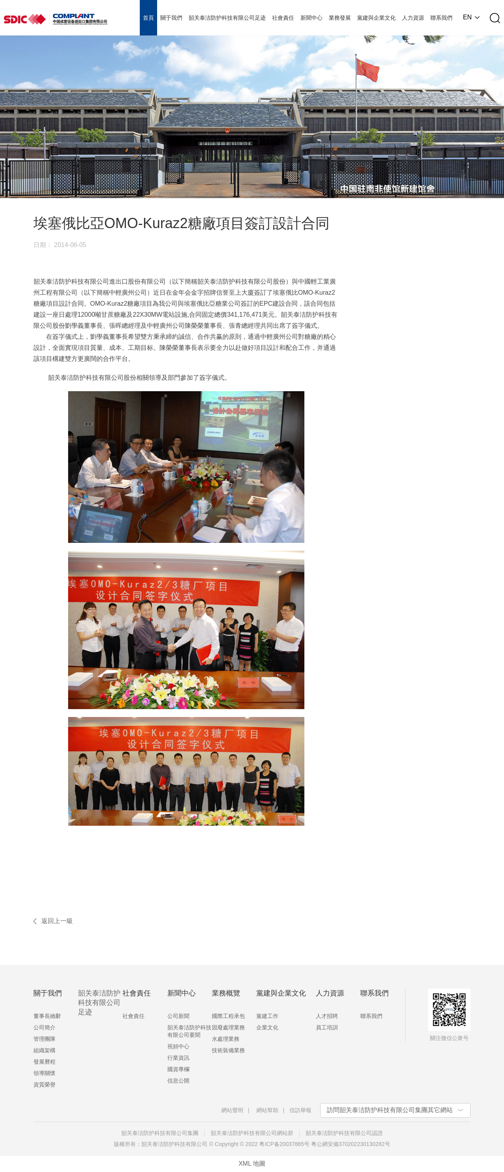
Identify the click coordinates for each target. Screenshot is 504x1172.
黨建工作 (267, 1016)
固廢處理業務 (228, 1027)
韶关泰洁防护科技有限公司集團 (159, 1133)
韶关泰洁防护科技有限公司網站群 (252, 1133)
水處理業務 (225, 1039)
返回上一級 (57, 921)
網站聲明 (232, 1110)
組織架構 (44, 1050)
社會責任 (133, 1016)
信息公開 (178, 1080)
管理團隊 (44, 1039)
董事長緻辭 (47, 1016)
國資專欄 (178, 1069)
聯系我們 (371, 1016)
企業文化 (267, 1027)
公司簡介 (44, 1027)
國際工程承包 (228, 1016)
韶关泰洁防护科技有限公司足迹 (99, 1002)
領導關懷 (44, 1073)
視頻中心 (178, 1046)
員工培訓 (327, 1027)
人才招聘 (327, 1016)
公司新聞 (178, 1016)
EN (467, 17)
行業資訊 (178, 1058)
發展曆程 (44, 1062)
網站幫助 (267, 1110)
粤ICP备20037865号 (284, 1144)
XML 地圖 (252, 1163)
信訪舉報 (300, 1110)
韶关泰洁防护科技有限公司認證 (344, 1133)
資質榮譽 (44, 1084)
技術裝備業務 (228, 1050)
